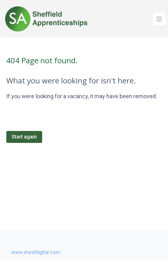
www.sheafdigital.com (35, 252)
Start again (24, 137)
